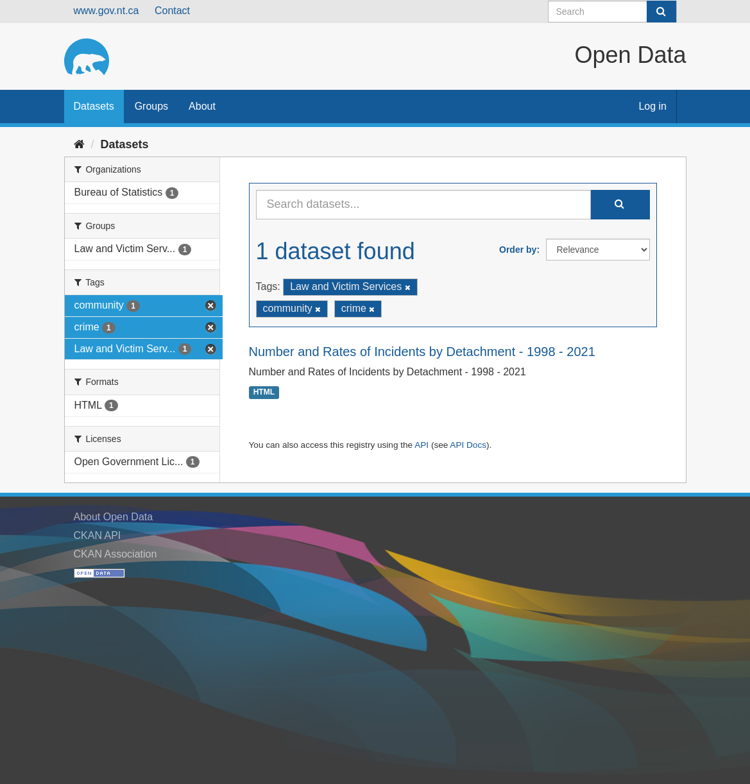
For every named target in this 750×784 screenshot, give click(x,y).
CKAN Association (115, 554)
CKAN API (97, 535)
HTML (264, 392)
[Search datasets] (612, 11)
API (421, 445)
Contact (172, 10)
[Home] (79, 144)
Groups (151, 106)
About (202, 106)
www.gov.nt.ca (106, 10)
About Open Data (113, 516)
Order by (517, 249)
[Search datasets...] (423, 204)
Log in (652, 106)
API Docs (468, 445)
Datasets (94, 106)
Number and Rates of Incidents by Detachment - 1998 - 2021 (422, 352)
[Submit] (661, 11)
